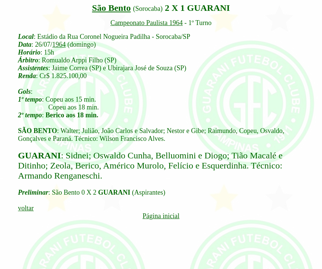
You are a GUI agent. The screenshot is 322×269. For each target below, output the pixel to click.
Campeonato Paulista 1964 (146, 23)
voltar (26, 208)
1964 (59, 44)
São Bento (111, 8)
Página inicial (161, 216)
